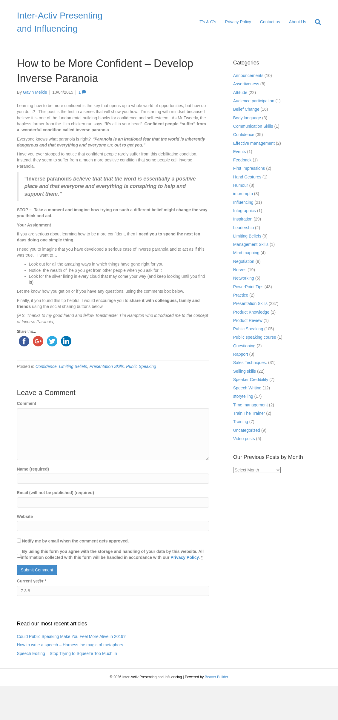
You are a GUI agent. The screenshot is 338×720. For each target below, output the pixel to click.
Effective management (254, 143)
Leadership (243, 227)
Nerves (239, 269)
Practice (240, 295)
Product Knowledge (251, 312)
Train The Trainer (249, 413)
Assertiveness (246, 83)
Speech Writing (247, 388)
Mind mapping (246, 252)
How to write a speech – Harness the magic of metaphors (70, 644)
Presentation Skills (106, 366)
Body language (247, 117)
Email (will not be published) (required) (55, 492)
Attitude (240, 92)
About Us (297, 21)
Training (240, 421)
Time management (250, 405)
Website (25, 516)
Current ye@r (31, 581)
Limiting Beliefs (73, 366)
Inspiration (243, 219)
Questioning (244, 345)
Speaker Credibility (250, 379)
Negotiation (243, 261)
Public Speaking (141, 366)
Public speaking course (254, 337)
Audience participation (253, 100)
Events (239, 151)
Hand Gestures (247, 177)
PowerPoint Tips (248, 286)
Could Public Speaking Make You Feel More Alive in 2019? (71, 636)
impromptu (243, 193)
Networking (243, 278)
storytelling (243, 396)
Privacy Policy (238, 21)
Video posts (244, 438)
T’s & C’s (207, 21)
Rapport (240, 354)
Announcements (248, 75)
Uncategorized (246, 430)
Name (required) (33, 469)
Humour (240, 185)
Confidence (46, 366)
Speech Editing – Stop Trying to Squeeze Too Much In (67, 653)
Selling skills (244, 371)
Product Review (247, 320)
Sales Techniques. (250, 362)
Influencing (243, 202)
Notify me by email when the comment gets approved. (73, 541)
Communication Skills (253, 126)
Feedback (242, 160)
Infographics (244, 210)
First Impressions (249, 168)
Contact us (270, 21)
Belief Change (246, 109)
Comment (26, 403)
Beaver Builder (216, 677)
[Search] (316, 22)
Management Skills (250, 244)
